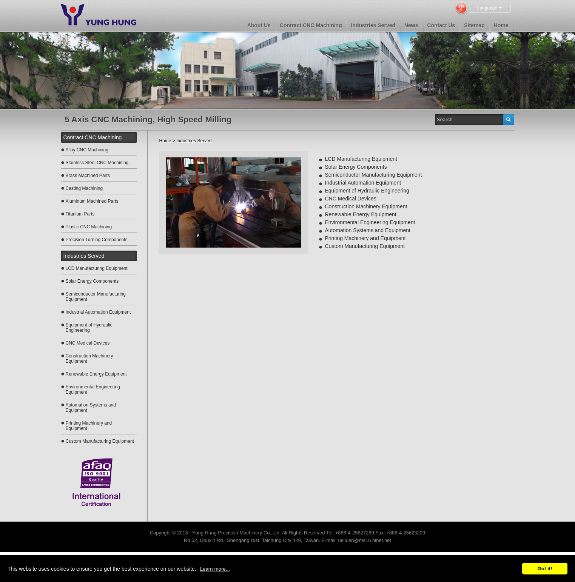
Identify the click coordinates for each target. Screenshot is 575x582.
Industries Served (373, 25)
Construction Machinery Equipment (89, 358)
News (411, 25)
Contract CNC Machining (311, 25)
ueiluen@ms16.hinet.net (364, 540)
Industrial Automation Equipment (98, 312)
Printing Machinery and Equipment (89, 425)
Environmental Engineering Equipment (93, 389)
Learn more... (215, 569)
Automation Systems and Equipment (91, 407)
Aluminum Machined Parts (92, 201)
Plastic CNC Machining (89, 226)
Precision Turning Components (97, 239)
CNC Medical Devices (88, 343)
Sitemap (474, 25)
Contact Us (441, 25)
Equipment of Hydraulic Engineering (89, 327)
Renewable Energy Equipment (96, 374)
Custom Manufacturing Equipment (100, 441)
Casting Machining (84, 188)
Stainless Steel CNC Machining (97, 162)
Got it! (544, 568)
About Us (259, 25)
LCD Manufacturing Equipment (97, 268)
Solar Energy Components (92, 281)
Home (501, 25)
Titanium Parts (80, 214)
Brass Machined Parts (88, 175)
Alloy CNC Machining (87, 149)
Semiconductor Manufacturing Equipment (96, 296)
